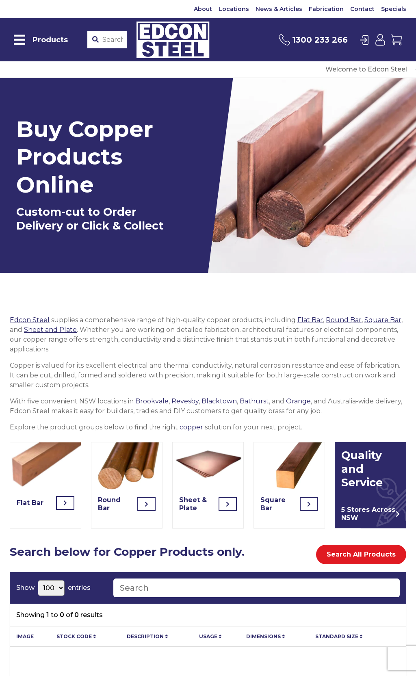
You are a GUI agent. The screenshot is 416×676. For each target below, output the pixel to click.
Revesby (185, 401)
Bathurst (254, 401)
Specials (393, 9)
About (203, 9)
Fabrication (326, 9)
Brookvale (152, 401)
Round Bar (344, 320)
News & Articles (279, 9)
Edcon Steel (30, 320)
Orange (298, 401)
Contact (362, 9)
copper (191, 427)
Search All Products (361, 554)
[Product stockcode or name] (112, 40)
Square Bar (382, 320)
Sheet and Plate (50, 330)
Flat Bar (310, 320)
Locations (234, 9)
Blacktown (219, 401)
